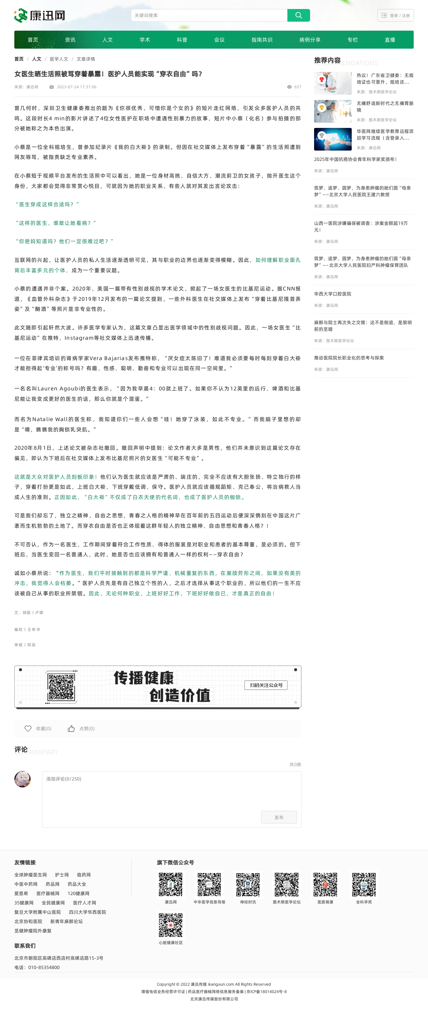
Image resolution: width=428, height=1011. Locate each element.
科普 (182, 39)
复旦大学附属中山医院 (37, 912)
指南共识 (262, 39)
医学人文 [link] (59, 59)
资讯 (70, 39)
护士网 (62, 874)
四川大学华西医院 (87, 912)
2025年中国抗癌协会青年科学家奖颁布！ (356, 159)
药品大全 (77, 884)
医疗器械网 (48, 893)
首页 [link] (19, 59)
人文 (107, 39)
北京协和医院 (28, 921)
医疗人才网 (84, 902)
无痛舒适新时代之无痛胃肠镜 (385, 106)
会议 (219, 39)
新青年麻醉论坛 (66, 921)
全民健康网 (53, 902)
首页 (33, 39)
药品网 (53, 884)
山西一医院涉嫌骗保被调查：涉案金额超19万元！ (361, 226)
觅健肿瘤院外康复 (33, 930)
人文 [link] (36, 59)
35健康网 (24, 902)
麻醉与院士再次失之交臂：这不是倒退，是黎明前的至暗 (363, 325)
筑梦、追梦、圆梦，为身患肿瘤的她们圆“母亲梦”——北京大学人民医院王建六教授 (362, 191)
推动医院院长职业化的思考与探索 (349, 357)
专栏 (352, 39)
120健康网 (79, 893)
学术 (145, 39)
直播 (390, 39)
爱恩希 (21, 893)
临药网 (84, 874)
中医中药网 (26, 884)
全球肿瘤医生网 (30, 874)
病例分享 (310, 39)
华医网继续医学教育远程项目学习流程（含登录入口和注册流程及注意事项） (385, 134)
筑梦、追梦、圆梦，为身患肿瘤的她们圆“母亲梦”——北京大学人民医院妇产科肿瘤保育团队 (362, 261)
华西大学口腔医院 (332, 293)
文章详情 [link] (86, 59)
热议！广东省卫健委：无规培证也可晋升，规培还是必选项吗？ (385, 78)
